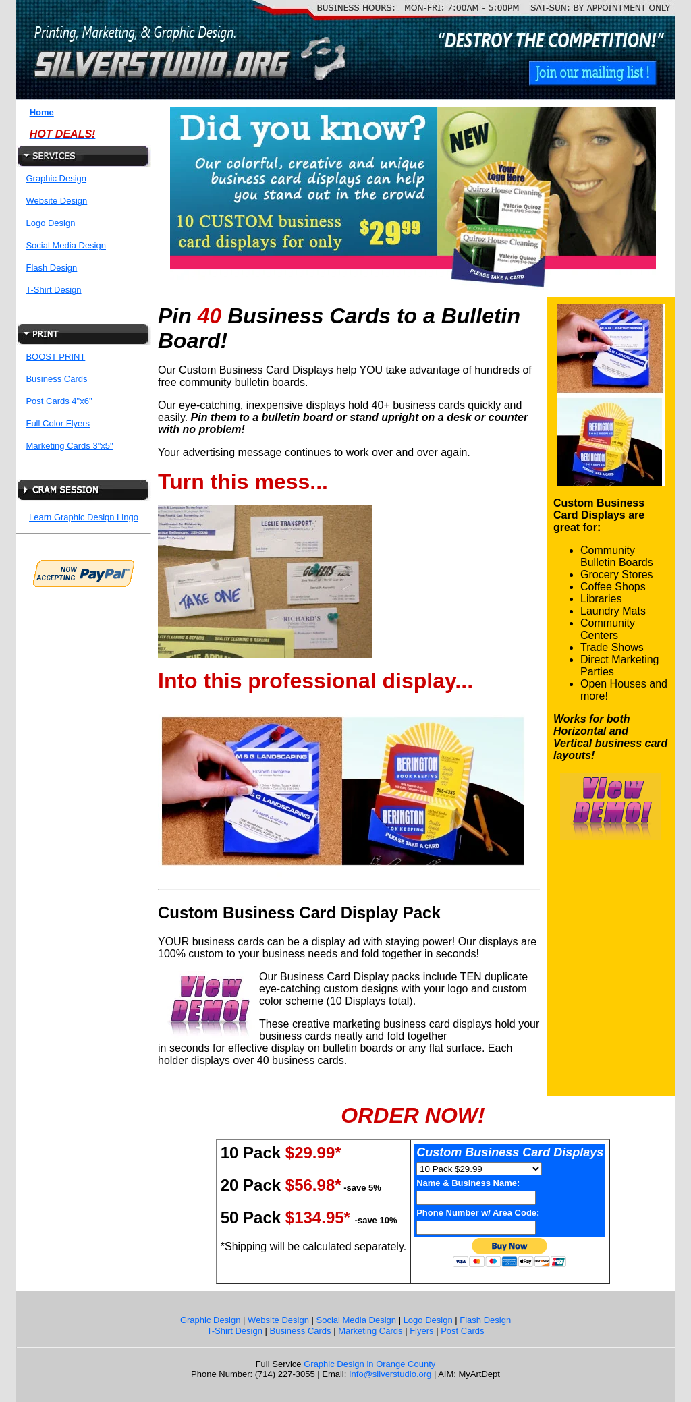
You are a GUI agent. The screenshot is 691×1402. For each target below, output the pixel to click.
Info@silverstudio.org (390, 1374)
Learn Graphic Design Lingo (83, 517)
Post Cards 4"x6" (59, 401)
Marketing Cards (370, 1331)
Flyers (421, 1331)
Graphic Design (56, 178)
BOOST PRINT (55, 357)
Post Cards (462, 1331)
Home (42, 112)
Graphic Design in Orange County (369, 1364)
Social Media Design (66, 245)
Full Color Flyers (58, 423)
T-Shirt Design (53, 290)
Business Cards (56, 379)
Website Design (56, 201)
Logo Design (50, 223)
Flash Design (51, 267)
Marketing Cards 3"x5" (69, 446)
